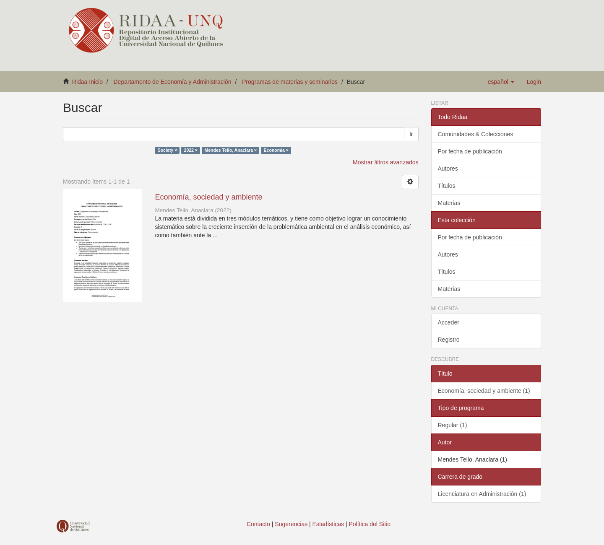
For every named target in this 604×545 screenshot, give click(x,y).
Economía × (276, 150)
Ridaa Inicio (87, 81)
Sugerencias (291, 524)
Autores (448, 168)
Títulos (447, 185)
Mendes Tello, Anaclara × (230, 150)
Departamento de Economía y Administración (173, 81)
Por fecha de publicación (470, 151)
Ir (411, 134)
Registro (449, 339)
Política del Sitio (370, 524)
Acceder (448, 322)
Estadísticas (328, 524)
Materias (449, 203)
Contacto (258, 524)
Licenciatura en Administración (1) (482, 493)
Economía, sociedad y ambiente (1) (484, 390)
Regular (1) (452, 425)
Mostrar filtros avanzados (385, 162)
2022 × (191, 150)
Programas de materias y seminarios (290, 81)
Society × (167, 150)
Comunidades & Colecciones (475, 134)
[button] (501, 81)
